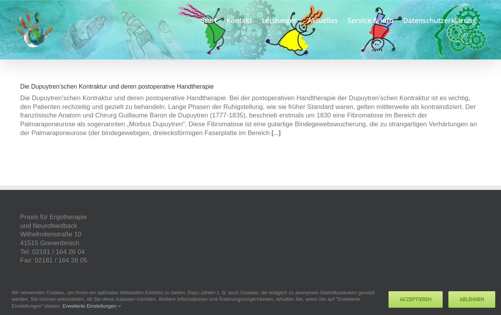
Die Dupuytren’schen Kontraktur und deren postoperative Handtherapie (117, 86)
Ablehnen (472, 299)
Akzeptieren (416, 299)
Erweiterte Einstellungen (92, 306)
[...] (276, 133)
